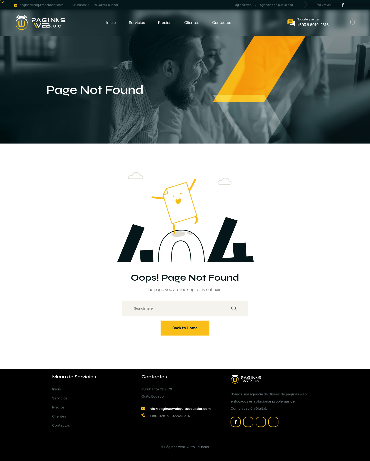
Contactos (221, 22)
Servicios (137, 22)
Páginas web (242, 5)
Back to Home (185, 328)
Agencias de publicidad (276, 5)
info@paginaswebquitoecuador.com (179, 408)
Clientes (191, 22)
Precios (164, 22)
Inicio (111, 22)
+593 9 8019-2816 (313, 24)
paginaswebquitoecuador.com (41, 5)
